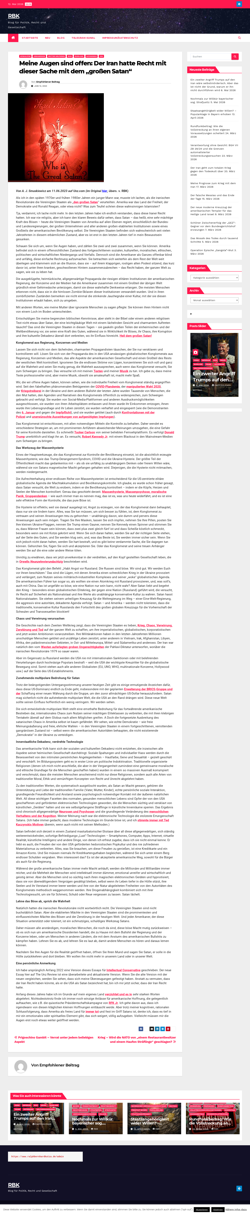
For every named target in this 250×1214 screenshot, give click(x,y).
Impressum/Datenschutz (120, 37)
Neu (47, 37)
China (196, 360)
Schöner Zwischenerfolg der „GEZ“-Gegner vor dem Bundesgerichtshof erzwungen (213, 226)
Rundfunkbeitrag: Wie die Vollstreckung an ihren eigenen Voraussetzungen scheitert (210, 130)
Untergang (219, 364)
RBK (13, 15)
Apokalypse (25, 56)
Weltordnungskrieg (203, 368)
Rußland (79, 56)
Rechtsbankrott (108, 1106)
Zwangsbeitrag (197, 1114)
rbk (94, 1129)
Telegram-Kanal (83, 37)
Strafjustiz (110, 1110)
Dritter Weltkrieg (56, 56)
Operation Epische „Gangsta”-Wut (211, 250)
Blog (61, 37)
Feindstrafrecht (90, 1106)
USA (101, 56)
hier (104, 191)
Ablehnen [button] (218, 1209)
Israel (223, 360)
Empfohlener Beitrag (48, 81)
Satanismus (91, 56)
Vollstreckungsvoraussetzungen (205, 1110)
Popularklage (156, 1110)
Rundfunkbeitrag (226, 1106)
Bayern (76, 1106)
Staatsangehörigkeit (141, 1114)
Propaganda (209, 1106)
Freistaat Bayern (139, 1110)
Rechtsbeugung (80, 1110)
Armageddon (39, 56)
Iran (70, 56)
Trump (208, 364)
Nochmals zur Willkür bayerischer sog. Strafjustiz (92, 1123)
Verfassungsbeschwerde (84, 1114)
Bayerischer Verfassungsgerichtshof (149, 1106)
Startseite (30, 37)
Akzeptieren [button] (202, 1209)
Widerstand (229, 1110)
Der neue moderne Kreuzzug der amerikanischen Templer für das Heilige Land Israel (211, 211)
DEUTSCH (173, 1106)
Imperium (206, 360)
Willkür (102, 1114)
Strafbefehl (96, 1110)
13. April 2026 (142, 1129)
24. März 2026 (200, 1129)
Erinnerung (195, 1106)
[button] (239, 37)
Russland (198, 364)
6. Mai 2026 (203, 385)
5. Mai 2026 (82, 1129)
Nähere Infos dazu (236, 1209)
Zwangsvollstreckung (217, 1114)
